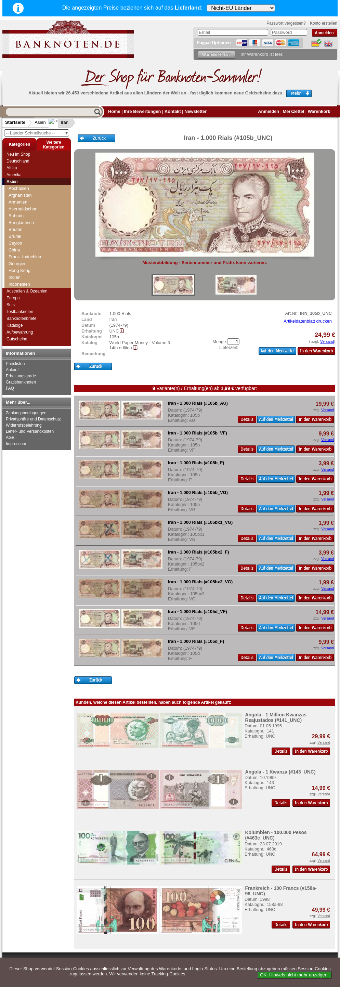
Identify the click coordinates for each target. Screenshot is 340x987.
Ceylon (15, 243)
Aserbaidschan (23, 208)
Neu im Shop (18, 154)
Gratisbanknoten (21, 382)
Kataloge (14, 325)
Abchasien (19, 188)
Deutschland (17, 161)
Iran (59, 122)
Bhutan (16, 229)
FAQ (10, 388)
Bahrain (16, 215)
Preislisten (15, 363)
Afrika (11, 168)
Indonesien (19, 284)
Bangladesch (21, 222)
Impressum (16, 443)
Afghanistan (20, 195)
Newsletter (195, 111)
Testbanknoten (19, 311)
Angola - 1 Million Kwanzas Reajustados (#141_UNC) (275, 717)
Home (114, 111)
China (14, 249)
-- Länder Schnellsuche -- (37, 132)
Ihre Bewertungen (142, 111)
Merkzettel (293, 111)
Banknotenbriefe (21, 318)
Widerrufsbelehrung (24, 425)
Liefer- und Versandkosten (30, 431)
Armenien (18, 202)
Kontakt (173, 111)
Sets (10, 304)
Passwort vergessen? (286, 23)
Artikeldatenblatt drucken (308, 321)
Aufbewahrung (19, 332)
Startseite (15, 122)
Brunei (15, 236)
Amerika (14, 174)
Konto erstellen (323, 23)
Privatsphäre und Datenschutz (33, 419)
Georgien (18, 263)
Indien (15, 277)
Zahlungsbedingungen (26, 413)
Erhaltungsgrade (21, 376)
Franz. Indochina (25, 256)
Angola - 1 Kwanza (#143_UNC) (280, 772)
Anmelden (268, 111)
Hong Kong (19, 270)
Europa (13, 298)
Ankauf (12, 369)
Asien (40, 122)
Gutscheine (16, 339)
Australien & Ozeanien (26, 291)
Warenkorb (319, 111)
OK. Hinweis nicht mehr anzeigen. (294, 974)
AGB (10, 437)
